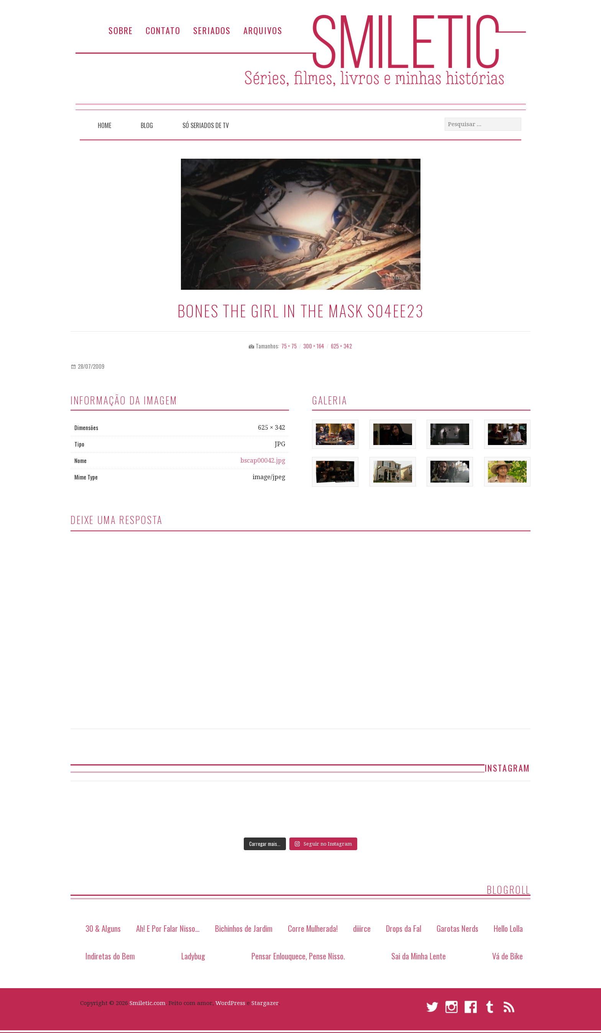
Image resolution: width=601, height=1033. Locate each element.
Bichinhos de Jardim (244, 928)
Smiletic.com (148, 1003)
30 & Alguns (103, 928)
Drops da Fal (403, 928)
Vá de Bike (507, 956)
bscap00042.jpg (262, 460)
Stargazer (265, 1003)
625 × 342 (341, 346)
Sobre (120, 30)
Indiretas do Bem (110, 956)
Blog (147, 125)
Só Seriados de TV (205, 125)
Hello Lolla (508, 928)
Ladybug (193, 956)
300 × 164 (313, 346)
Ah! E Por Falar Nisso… (168, 928)
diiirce (362, 928)
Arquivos (262, 30)
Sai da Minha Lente (418, 956)
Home (104, 125)
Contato (163, 30)
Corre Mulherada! (313, 928)
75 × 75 (289, 346)
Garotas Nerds (457, 928)
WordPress (230, 1003)
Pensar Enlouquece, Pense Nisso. (298, 956)
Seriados (212, 30)
